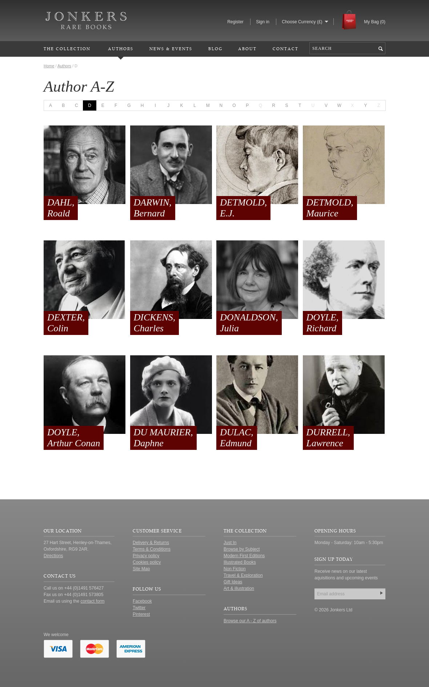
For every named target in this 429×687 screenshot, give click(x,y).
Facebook (142, 601)
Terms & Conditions (152, 549)
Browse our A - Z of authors (250, 620)
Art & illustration (239, 588)
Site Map (141, 568)
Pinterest (141, 614)
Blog (215, 48)
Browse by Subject (242, 549)
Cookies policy (147, 562)
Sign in (262, 21)
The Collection (67, 48)
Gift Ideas (233, 581)
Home (49, 66)
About (247, 48)
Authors (120, 48)
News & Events (170, 48)
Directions (53, 555)
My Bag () (374, 21)
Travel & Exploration (243, 575)
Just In (230, 542)
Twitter (139, 607)
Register (235, 21)
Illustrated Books (240, 562)
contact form (92, 601)
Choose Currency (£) (302, 21)
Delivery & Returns (151, 542)
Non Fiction (235, 568)
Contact (285, 48)
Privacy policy (146, 555)
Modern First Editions (244, 555)
